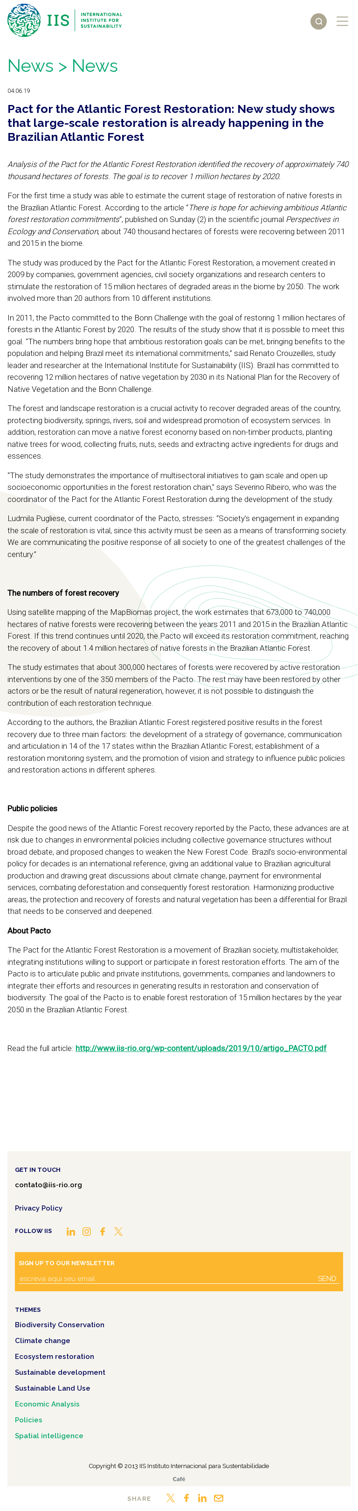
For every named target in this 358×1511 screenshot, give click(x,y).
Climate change (42, 1341)
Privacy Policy (38, 1208)
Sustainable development (60, 1372)
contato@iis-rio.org (48, 1185)
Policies (28, 1420)
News (30, 65)
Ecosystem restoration (54, 1356)
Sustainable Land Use (52, 1388)
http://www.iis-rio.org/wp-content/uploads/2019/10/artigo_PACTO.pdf (201, 1048)
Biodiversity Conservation (59, 1325)
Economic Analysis (47, 1404)
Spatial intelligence (49, 1436)
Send (327, 1278)
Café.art (179, 1479)
